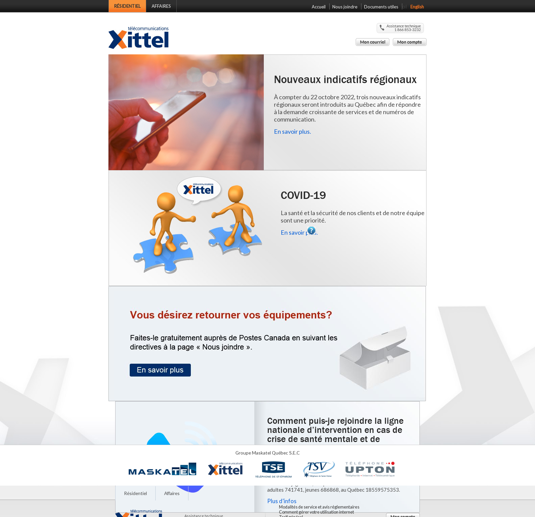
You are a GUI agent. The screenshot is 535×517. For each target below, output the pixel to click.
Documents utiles (381, 6)
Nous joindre (344, 6)
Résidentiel (127, 6)
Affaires (161, 6)
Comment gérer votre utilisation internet (316, 512)
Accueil (319, 6)
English (417, 6)
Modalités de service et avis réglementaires (319, 507)
